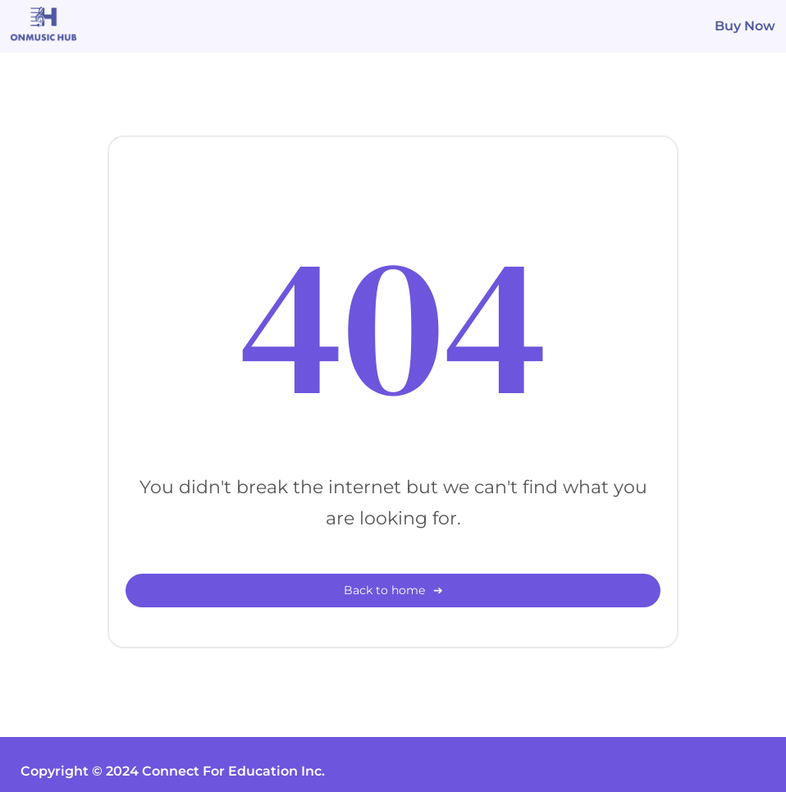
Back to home (384, 590)
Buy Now (745, 26)
